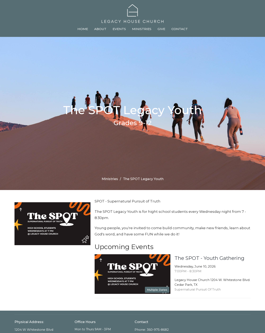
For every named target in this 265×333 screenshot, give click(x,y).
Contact (179, 29)
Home (82, 29)
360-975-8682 (158, 330)
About (100, 29)
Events (119, 29)
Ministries (141, 29)
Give (161, 29)
